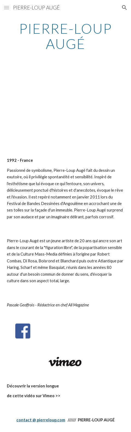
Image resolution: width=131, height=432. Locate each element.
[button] (6, 7)
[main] (66, 36)
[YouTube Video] (66, 108)
